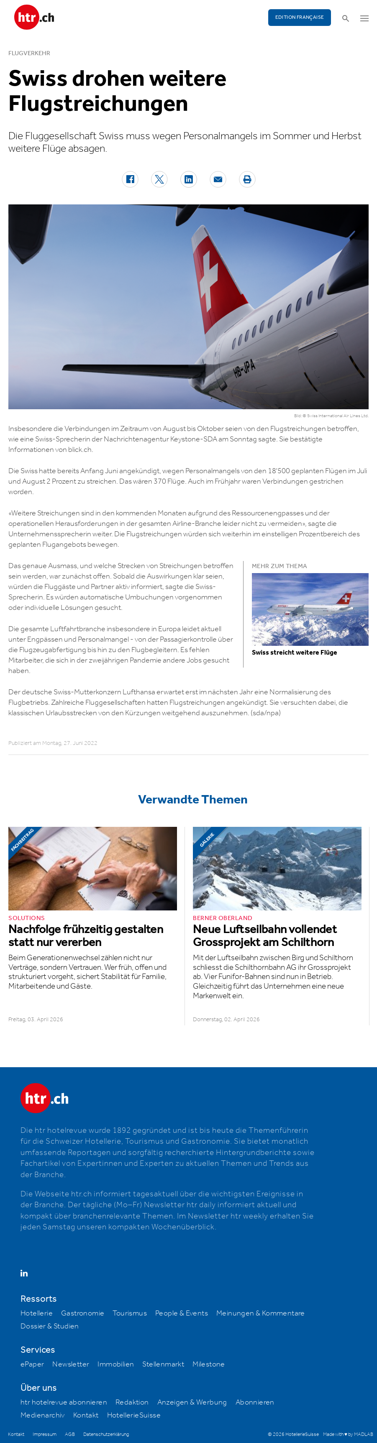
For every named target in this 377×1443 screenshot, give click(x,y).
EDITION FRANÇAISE (299, 17)
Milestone (208, 1364)
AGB (70, 1434)
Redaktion (132, 1402)
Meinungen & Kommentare (260, 1313)
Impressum (44, 1434)
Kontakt (86, 1415)
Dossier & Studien (50, 1326)
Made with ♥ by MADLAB (348, 1434)
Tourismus (130, 1313)
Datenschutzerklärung (106, 1434)
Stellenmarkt (163, 1364)
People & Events (181, 1313)
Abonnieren (255, 1402)
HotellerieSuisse (134, 1415)
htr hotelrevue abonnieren (64, 1402)
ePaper (32, 1364)
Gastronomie (82, 1313)
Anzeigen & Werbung (192, 1402)
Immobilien (115, 1364)
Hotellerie (37, 1313)
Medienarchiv (43, 1415)
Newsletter (70, 1364)
